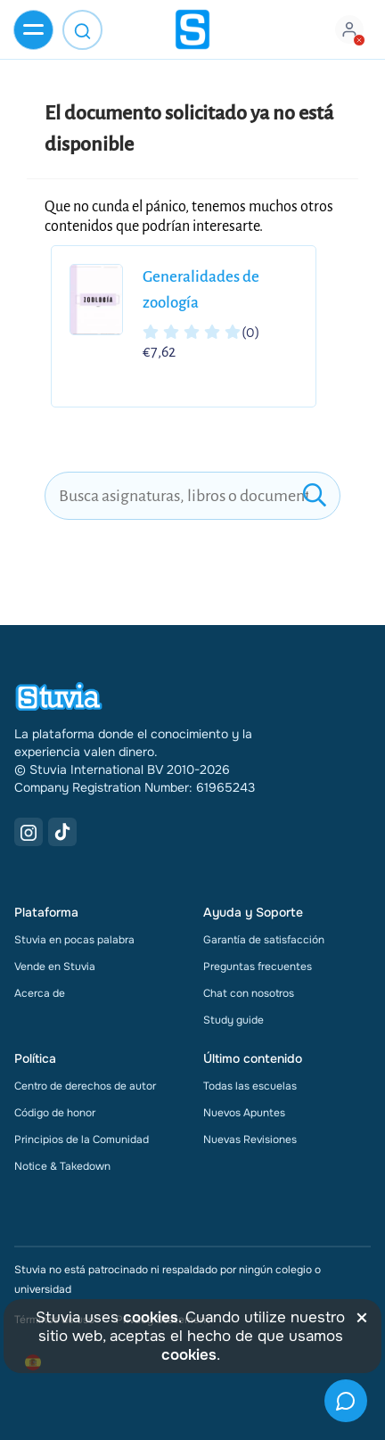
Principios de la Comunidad (81, 1139)
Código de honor (54, 1113)
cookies (150, 1317)
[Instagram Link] (28, 832)
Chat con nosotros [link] (248, 993)
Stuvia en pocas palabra (74, 940)
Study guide (233, 1020)
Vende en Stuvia (54, 966)
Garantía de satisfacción (263, 940)
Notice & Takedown (62, 1166)
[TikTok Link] (62, 832)
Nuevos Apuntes (244, 1113)
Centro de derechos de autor (85, 1086)
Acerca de (39, 993)
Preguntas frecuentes (257, 966)
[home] (192, 29)
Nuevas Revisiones (250, 1139)
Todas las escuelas (250, 1086)
